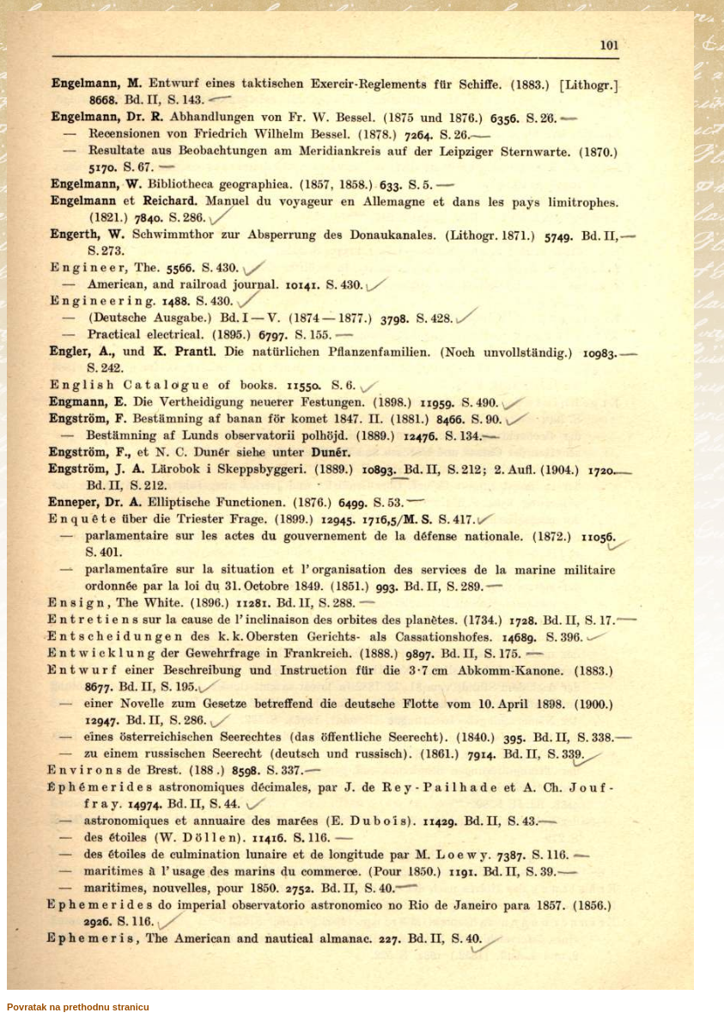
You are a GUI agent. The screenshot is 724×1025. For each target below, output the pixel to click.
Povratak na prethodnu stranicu (78, 1007)
